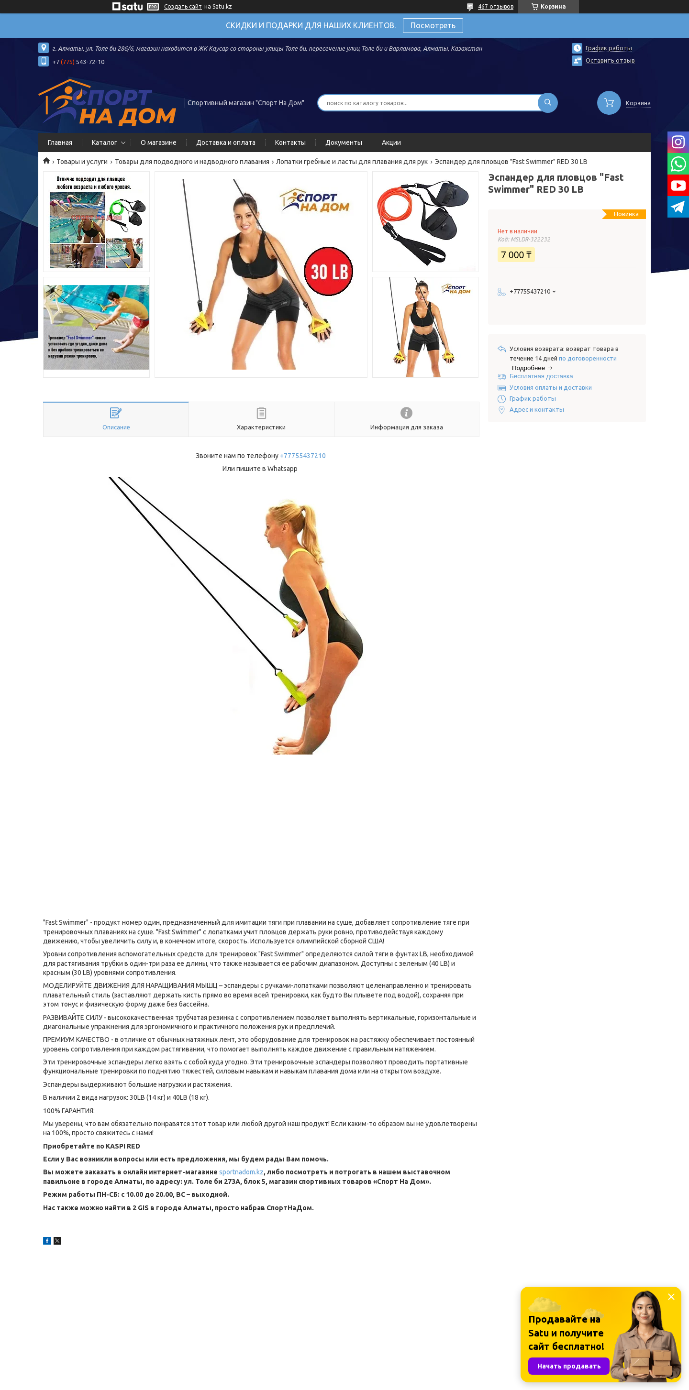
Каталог (104, 142)
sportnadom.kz (241, 1172)
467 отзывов (495, 6)
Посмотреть (433, 25)
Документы (343, 142)
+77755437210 (303, 456)
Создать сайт (183, 6)
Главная (60, 142)
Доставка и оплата (226, 142)
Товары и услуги (82, 161)
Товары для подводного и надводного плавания (192, 161)
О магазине (159, 142)
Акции (391, 142)
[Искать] (548, 103)
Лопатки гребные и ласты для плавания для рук (352, 161)
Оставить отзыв (610, 60)
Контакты (290, 142)
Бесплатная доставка (541, 376)
